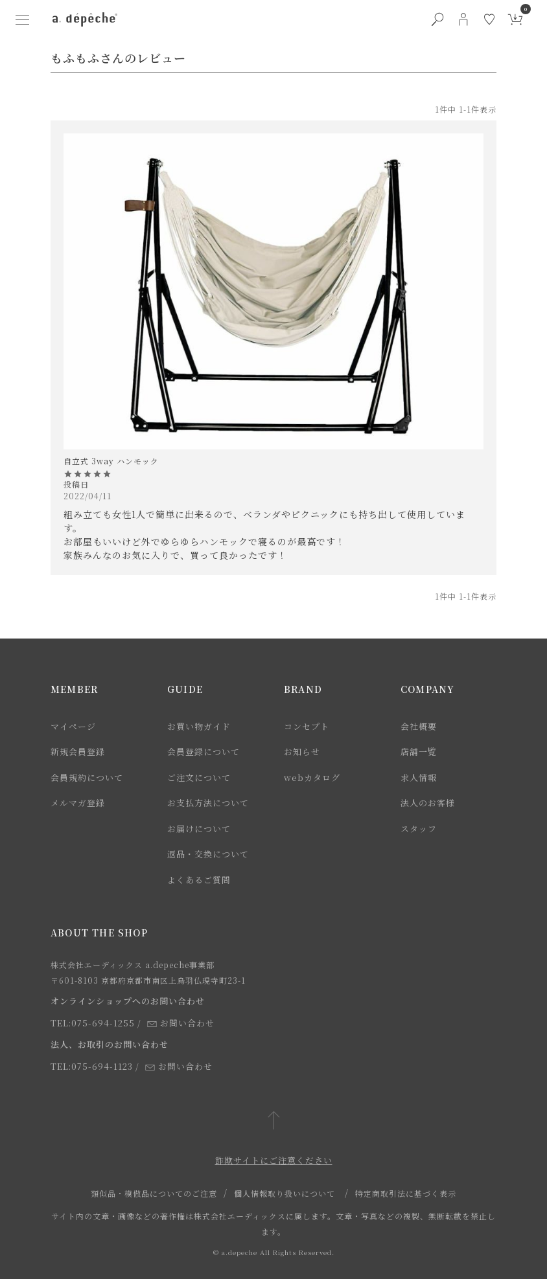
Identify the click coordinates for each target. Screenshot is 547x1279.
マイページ (73, 726)
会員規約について (87, 777)
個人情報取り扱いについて (284, 1193)
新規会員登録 (78, 751)
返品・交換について (208, 854)
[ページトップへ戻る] (274, 1121)
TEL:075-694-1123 (92, 1066)
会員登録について (203, 751)
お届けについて (199, 828)
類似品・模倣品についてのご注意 (154, 1193)
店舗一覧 (419, 751)
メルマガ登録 (78, 803)
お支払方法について (208, 803)
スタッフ (419, 828)
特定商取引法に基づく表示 (405, 1193)
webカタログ (312, 777)
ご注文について (199, 777)
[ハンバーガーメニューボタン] (22, 19)
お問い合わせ (181, 1023)
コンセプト (306, 726)
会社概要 (419, 726)
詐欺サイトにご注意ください (273, 1160)
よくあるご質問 (199, 880)
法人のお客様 (428, 803)
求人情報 (419, 777)
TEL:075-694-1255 (93, 1023)
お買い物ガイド (199, 726)
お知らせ (302, 751)
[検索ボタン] (437, 19)
